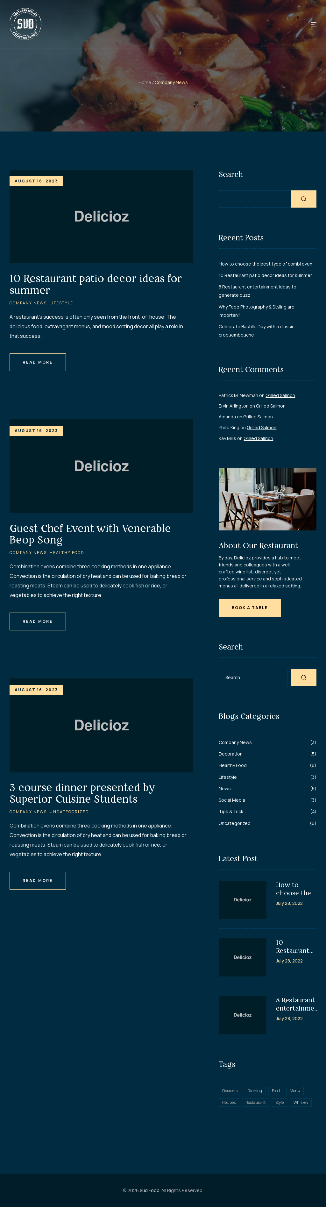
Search (231, 174)
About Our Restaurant (258, 545)
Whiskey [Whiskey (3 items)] (301, 1102)
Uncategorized (69, 811)
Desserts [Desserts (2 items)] (229, 1090)
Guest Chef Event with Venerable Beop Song (90, 534)
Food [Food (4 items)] (276, 1090)
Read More (38, 362)
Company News (28, 303)
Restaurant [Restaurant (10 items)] (255, 1102)
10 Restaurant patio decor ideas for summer (96, 284)
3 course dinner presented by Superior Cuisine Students (82, 793)
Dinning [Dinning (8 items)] (254, 1090)
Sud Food (149, 1190)
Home (144, 82)
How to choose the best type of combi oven (265, 264)
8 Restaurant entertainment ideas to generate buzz (298, 1004)
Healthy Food (67, 552)
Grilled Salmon (280, 395)
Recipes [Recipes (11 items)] (229, 1102)
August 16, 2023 (36, 181)
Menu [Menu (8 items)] (295, 1090)
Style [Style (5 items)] (279, 1102)
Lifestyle (61, 303)
